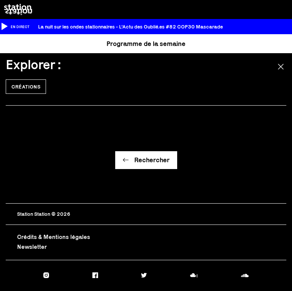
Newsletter (32, 247)
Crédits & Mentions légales (53, 237)
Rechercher (152, 160)
